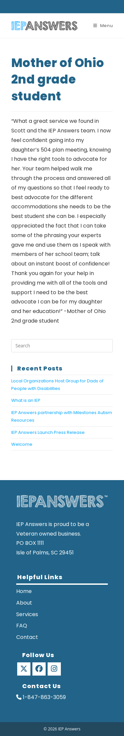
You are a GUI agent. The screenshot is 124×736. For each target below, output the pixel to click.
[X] (23, 669)
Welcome (21, 444)
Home (24, 591)
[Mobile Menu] (103, 25)
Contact (27, 637)
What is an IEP (25, 400)
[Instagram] (54, 669)
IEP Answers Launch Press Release (48, 432)
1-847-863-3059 (41, 697)
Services (27, 614)
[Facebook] (39, 669)
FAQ (21, 625)
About (24, 603)
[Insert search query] (62, 345)
